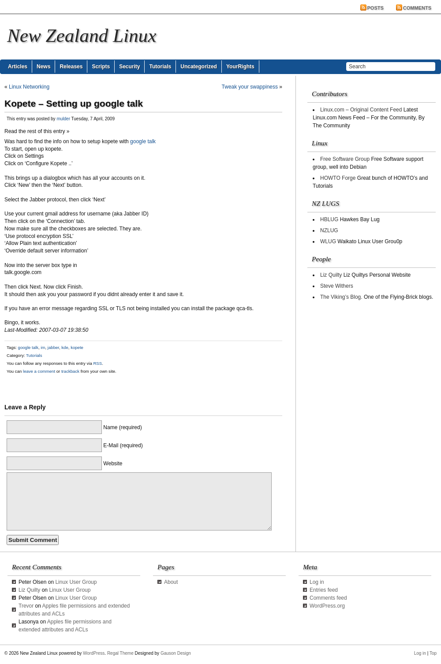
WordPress (94, 653)
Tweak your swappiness (250, 87)
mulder (63, 118)
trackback (70, 371)
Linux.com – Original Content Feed (361, 110)
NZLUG (329, 230)
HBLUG (329, 219)
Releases (71, 66)
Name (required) (122, 427)
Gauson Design (176, 653)
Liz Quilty (331, 275)
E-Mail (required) (122, 445)
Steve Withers (336, 286)
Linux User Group (76, 582)
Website (112, 463)
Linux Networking (29, 87)
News (43, 66)
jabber (53, 347)
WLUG (328, 241)
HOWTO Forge (337, 178)
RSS (97, 363)
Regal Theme (120, 653)
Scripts (101, 66)
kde (64, 347)
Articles (17, 66)
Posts (375, 8)
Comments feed (328, 598)
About (171, 582)
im (43, 347)
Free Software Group (345, 159)
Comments (417, 8)
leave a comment (38, 371)
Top (433, 653)
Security (129, 66)
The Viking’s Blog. (341, 297)
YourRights (240, 66)
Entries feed (324, 590)
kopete (77, 347)
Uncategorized (198, 66)
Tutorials (160, 66)
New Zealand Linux (81, 35)
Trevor (26, 606)
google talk (143, 141)
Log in (317, 582)
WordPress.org (327, 606)
